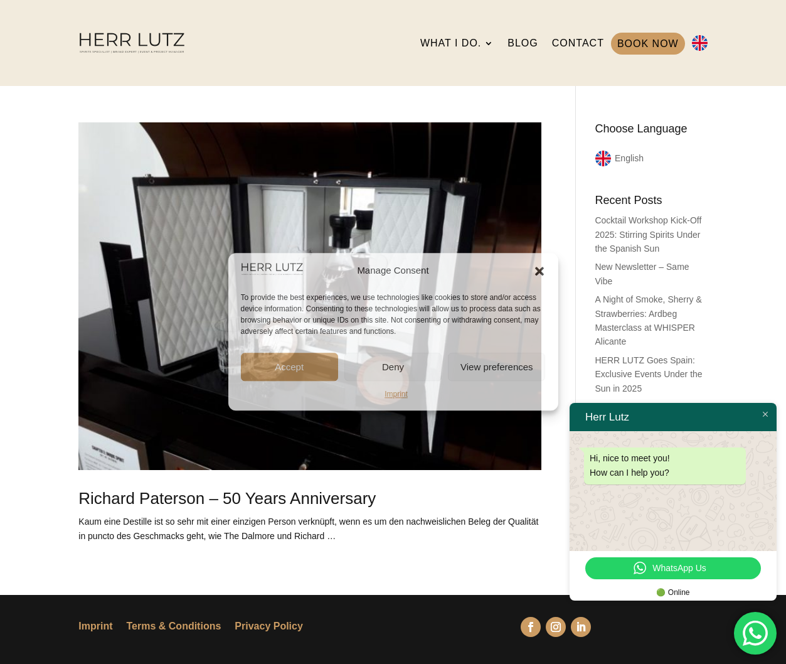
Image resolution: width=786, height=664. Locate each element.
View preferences (496, 366)
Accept (289, 366)
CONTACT (578, 43)
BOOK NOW (648, 43)
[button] (539, 271)
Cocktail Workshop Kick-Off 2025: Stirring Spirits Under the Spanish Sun (648, 234)
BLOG (522, 43)
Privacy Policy (269, 626)
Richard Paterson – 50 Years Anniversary (227, 498)
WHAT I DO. (450, 43)
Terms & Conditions (174, 626)
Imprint (396, 394)
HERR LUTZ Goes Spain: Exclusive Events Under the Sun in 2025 (648, 374)
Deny (393, 366)
